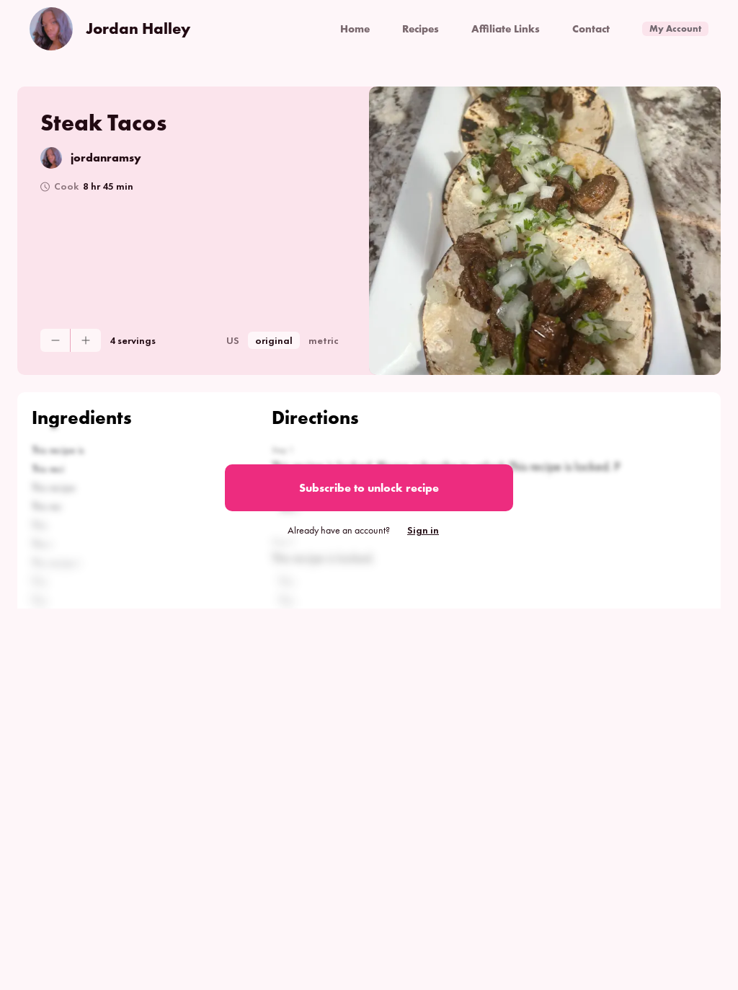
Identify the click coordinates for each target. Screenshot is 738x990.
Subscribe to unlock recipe (369, 487)
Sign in (423, 529)
